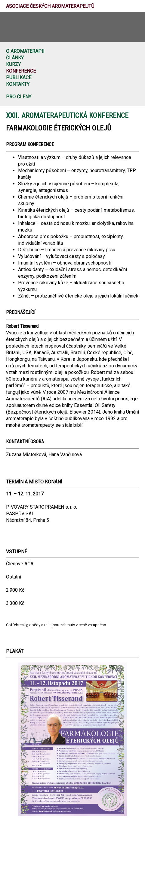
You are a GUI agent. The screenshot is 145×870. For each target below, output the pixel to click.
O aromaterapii (25, 51)
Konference (21, 71)
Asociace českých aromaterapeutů (50, 6)
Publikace (18, 77)
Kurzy (13, 64)
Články (15, 58)
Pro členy (18, 97)
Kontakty (17, 84)
